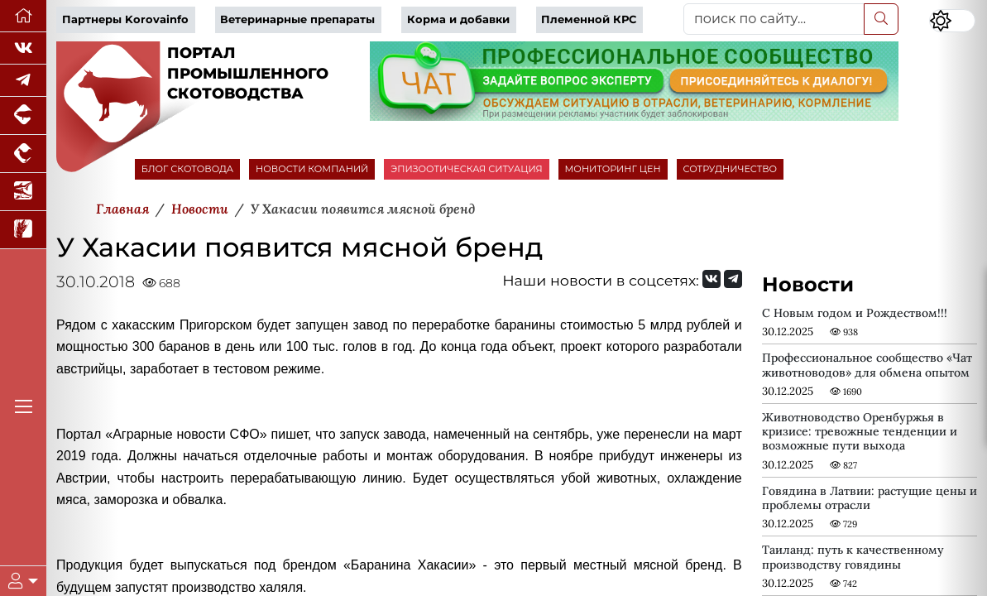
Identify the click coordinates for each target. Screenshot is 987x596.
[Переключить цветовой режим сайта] (952, 20)
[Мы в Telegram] (23, 81)
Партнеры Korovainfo (125, 19)
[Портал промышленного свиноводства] (23, 116)
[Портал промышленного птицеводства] (23, 154)
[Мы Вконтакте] (23, 48)
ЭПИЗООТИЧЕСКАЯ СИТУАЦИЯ (466, 169)
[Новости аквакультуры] (23, 192)
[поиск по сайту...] (774, 19)
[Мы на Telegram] (733, 279)
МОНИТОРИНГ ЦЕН (613, 169)
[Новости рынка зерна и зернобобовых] (23, 230)
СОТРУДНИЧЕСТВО (730, 169)
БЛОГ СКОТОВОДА (187, 169)
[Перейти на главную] (23, 16)
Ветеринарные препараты (297, 19)
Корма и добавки (458, 19)
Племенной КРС (588, 19)
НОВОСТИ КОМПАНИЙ (312, 169)
